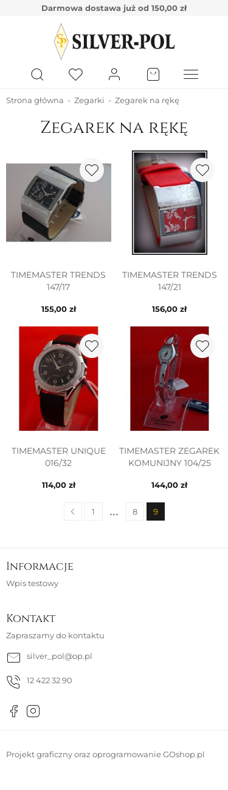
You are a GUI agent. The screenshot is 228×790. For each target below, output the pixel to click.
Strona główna (35, 100)
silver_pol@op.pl (59, 656)
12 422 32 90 (49, 680)
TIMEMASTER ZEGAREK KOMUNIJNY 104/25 (169, 456)
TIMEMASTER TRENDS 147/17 (58, 280)
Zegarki (89, 100)
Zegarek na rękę (147, 100)
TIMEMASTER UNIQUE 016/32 (59, 456)
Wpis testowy (32, 583)
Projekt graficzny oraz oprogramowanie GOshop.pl (105, 754)
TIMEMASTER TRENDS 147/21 (169, 280)
